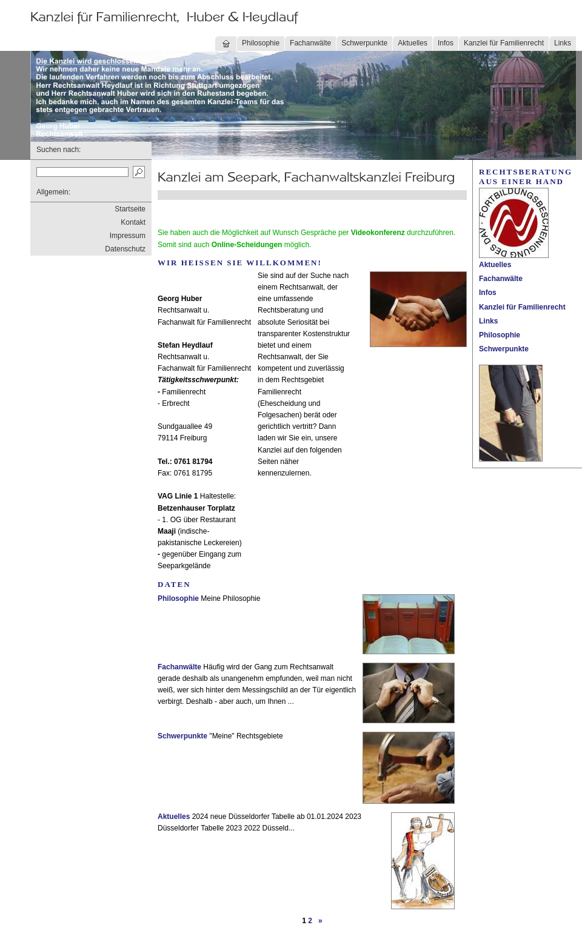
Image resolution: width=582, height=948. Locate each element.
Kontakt (133, 222)
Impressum (128, 235)
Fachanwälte (310, 43)
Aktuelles (412, 43)
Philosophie (260, 43)
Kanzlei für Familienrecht (504, 43)
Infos (445, 43)
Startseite (130, 209)
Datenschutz (125, 249)
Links (562, 43)
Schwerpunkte (364, 43)
